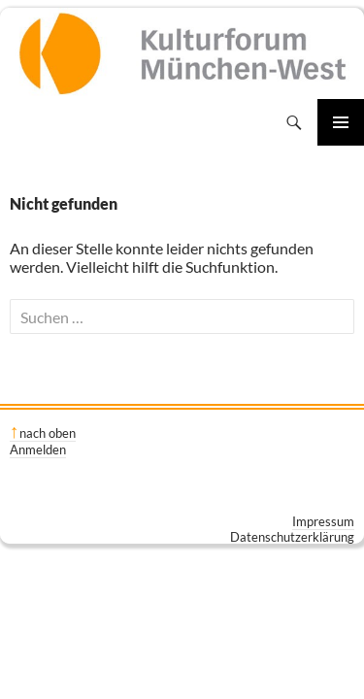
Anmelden (38, 449)
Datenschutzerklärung (292, 537)
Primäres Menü (340, 122)
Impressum (323, 521)
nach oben (47, 433)
